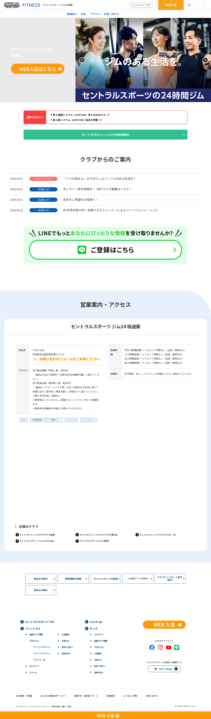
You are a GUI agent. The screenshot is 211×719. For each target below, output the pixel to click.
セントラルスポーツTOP (141, 5)
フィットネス (32, 628)
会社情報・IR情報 (24, 695)
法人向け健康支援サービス (53, 695)
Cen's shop (165, 669)
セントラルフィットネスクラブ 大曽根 (37, 534)
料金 (83, 14)
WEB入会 (171, 5)
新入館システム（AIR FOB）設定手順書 (75, 119)
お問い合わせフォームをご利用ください (69, 358)
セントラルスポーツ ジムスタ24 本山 (37, 540)
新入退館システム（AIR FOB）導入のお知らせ (79, 114)
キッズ (93, 628)
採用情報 (110, 695)
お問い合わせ (111, 14)
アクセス (95, 14)
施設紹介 (72, 14)
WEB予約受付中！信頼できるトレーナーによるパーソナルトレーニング (110, 210)
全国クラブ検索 (36, 634)
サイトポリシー (22, 706)
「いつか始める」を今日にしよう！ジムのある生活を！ (99, 178)
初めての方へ (67, 647)
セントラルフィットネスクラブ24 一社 (157, 534)
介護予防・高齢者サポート (86, 695)
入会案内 (65, 634)
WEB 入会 (164, 624)
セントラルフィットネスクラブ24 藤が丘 (99, 534)
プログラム (34, 640)
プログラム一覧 (39, 659)
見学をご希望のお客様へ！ (80, 199)
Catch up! (96, 621)
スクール (33, 672)
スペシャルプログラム (41, 653)
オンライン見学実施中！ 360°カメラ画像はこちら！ (97, 189)
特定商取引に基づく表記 (62, 706)
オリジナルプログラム (41, 647)
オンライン (34, 666)
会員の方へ (66, 653)
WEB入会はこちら (37, 69)
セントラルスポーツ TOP (39, 621)
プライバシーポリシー (40, 706)
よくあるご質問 (130, 695)
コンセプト (99, 634)
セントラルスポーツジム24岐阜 (94, 540)
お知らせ (65, 640)
